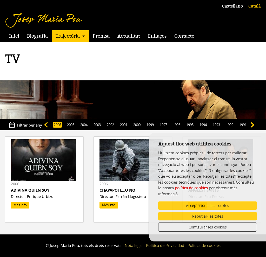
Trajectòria (68, 36)
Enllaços (157, 36)
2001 (123, 124)
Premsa (101, 36)
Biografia (37, 36)
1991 (243, 124)
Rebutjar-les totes (207, 216)
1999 (150, 124)
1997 (163, 124)
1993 (216, 124)
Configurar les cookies (208, 227)
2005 (70, 124)
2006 (57, 124)
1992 (229, 124)
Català (254, 6)
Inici (14, 36)
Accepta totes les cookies (207, 205)
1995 (190, 124)
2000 (137, 124)
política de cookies (191, 187)
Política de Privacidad (165, 245)
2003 (97, 124)
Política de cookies (204, 245)
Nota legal (134, 245)
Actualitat (128, 36)
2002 (110, 124)
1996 (176, 124)
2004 (84, 124)
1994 (203, 124)
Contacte (184, 36)
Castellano (232, 6)
